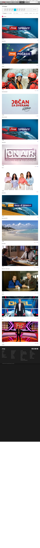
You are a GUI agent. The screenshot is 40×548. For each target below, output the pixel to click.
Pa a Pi (12, 227)
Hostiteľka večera (23, 319)
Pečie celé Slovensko (19, 0)
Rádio (13, 2)
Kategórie (17, 13)
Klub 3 (21, 341)
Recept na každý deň (23, 83)
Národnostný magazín (24, 144)
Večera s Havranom (14, 499)
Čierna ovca (22, 251)
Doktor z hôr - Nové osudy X (6, 112)
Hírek (12, 128)
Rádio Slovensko (13, 533)
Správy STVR (12, 0)
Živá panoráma (13, 118)
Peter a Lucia (22, 354)
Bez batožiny (3, 216)
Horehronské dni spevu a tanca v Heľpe (25, 125)
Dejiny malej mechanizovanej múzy (25, 215)
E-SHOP (27, 0)
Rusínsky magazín (13, 137)
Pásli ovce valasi (13, 384)
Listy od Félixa (13, 403)
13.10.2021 (17, 10)
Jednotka (3, 533)
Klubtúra (12, 512)
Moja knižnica (13, 317)
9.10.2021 (7, 10)
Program (22, 2)
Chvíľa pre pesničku (23, 241)
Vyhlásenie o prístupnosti (24, 543)
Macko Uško (13, 217)
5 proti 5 (3, 141)
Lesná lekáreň (13, 57)
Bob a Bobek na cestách (14, 70)
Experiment (12, 278)
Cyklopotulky (13, 246)
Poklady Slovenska (23, 115)
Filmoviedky (3, 348)
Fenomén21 (13, 304)
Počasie (3, 35)
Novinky (27, 2)
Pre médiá (33, 0)
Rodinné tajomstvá (23, 376)
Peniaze (3, 316)
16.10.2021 (24, 10)
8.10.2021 (5, 10)
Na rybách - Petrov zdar (14, 371)
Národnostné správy (23, 167)
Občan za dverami (4, 54)
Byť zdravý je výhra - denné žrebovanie (6, 264)
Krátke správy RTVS (4, 245)
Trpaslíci (12, 25)
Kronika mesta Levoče (14, 256)
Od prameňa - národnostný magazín (15, 147)
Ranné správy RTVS (4, 93)
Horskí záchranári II (4, 184)
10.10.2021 (10, 10)
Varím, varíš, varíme (23, 64)
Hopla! (21, 176)
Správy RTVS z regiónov (14, 160)
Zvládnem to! (13, 35)
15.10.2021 (22, 10)
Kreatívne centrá (23, 542)
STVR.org (30, 0)
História (24, 0)
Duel (2, 235)
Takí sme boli (22, 389)
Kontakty (37, 0)
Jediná (12, 192)
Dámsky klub (4, 83)
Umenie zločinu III (4, 335)
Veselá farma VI (13, 89)
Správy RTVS (4, 25)
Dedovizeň (3, 170)
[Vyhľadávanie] (34, 2)
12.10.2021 (15, 10)
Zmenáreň (22, 54)
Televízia (8, 2)
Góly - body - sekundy (5, 284)
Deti (15, 0)
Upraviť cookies (32, 541)
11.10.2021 (12, 10)
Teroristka (3, 303)
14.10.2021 (20, 10)
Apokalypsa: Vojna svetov (14, 474)
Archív (17, 2)
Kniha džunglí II (13, 99)
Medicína (22, 93)
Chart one (22, 35)
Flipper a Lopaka (13, 435)
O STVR (22, 533)
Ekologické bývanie (14, 179)
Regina (12, 342)
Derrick (3, 122)
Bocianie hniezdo (23, 196)
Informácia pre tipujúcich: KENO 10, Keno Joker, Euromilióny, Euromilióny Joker (15, 464)
